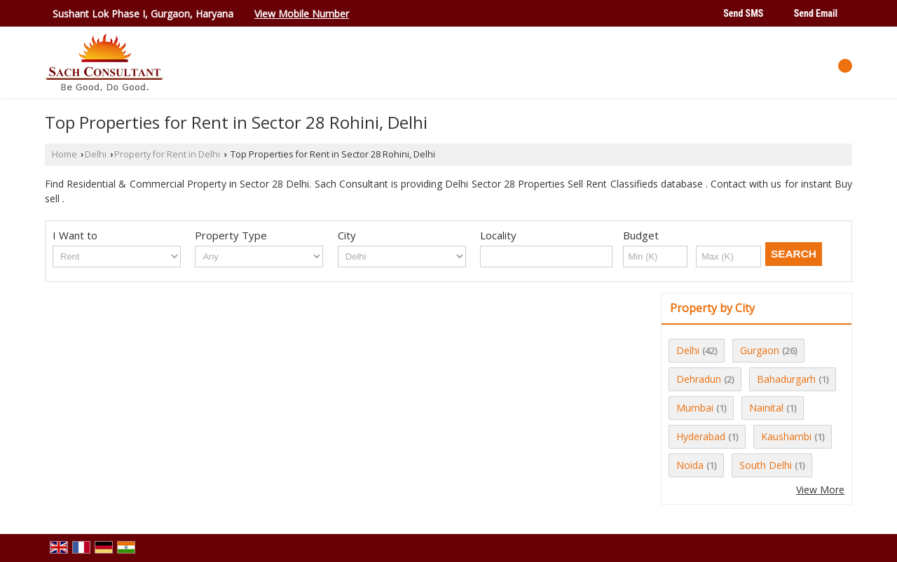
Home (64, 154)
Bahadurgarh (786, 379)
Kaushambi (786, 436)
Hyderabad (700, 436)
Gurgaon (759, 350)
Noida (690, 465)
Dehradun (698, 379)
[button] (301, 13)
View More (820, 489)
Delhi (96, 154)
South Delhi (765, 465)
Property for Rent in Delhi (167, 154)
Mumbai (694, 407)
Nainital (766, 407)
